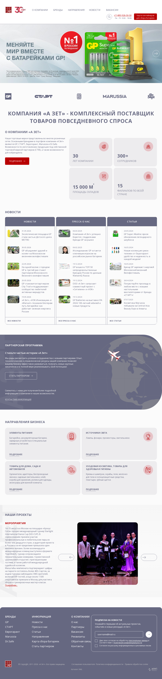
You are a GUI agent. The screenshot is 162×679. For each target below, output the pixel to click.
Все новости (14, 321)
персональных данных (138, 640)
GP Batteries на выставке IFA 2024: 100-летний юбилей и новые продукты (87, 303)
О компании (40, 9)
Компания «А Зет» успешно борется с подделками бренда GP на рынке (87, 237)
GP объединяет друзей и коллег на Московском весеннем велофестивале (35, 253)
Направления (76, 9)
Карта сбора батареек (45, 641)
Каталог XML (76, 669)
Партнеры (77, 627)
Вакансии (112, 9)
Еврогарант (12, 631)
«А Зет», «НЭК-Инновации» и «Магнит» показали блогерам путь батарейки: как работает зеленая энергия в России (37, 306)
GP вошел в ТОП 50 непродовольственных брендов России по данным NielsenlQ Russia (87, 271)
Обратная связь (81, 641)
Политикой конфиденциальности (127, 642)
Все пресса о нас (67, 321)
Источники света (96, 432)
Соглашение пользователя (83, 664)
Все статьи (115, 321)
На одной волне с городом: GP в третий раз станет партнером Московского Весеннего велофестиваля (36, 271)
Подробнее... (11, 585)
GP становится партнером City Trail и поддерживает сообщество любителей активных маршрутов (35, 288)
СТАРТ (9, 627)
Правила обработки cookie (136, 664)
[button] (6, 53)
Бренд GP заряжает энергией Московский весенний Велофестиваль (139, 270)
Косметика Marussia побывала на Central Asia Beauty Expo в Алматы (137, 306)
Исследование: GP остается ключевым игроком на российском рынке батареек (87, 253)
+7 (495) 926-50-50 (122, 15)
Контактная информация (18, 399)
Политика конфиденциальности (109, 664)
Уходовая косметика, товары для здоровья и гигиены (106, 467)
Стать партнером (43, 646)
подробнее (15, 454)
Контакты (77, 646)
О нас (74, 622)
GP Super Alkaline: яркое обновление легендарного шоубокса (137, 237)
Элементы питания (20, 432)
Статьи (36, 631)
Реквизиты (78, 636)
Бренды (58, 9)
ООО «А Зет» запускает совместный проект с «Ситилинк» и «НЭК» (84, 286)
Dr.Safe (9, 641)
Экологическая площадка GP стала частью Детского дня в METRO (37, 237)
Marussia (10, 636)
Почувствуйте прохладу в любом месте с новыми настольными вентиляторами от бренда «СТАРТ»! (137, 289)
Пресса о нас (39, 627)
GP (7, 622)
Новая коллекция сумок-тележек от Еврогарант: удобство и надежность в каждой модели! (137, 255)
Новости (94, 9)
